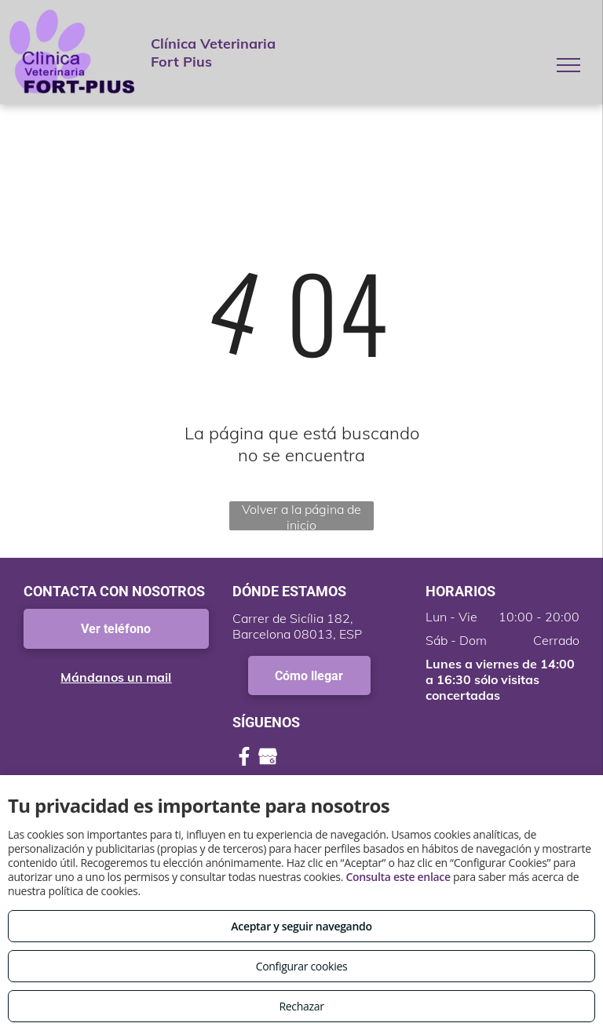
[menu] (568, 65)
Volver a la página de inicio (301, 515)
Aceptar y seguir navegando (301, 926)
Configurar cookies (302, 966)
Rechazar (301, 1006)
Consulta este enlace (397, 876)
